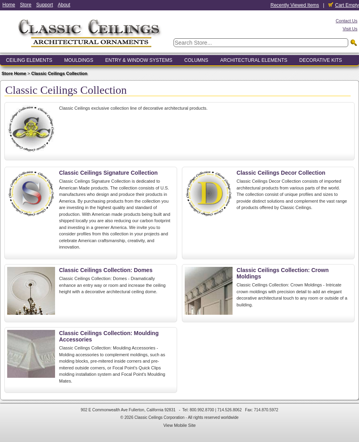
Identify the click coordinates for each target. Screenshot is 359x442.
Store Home (14, 73)
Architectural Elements (253, 60)
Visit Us (350, 28)
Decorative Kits (320, 60)
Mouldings (78, 60)
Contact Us (346, 20)
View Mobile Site (179, 425)
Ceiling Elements (29, 60)
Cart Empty (343, 5)
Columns (196, 60)
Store (26, 5)
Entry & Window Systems (138, 60)
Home (8, 5)
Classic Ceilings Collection (59, 73)
